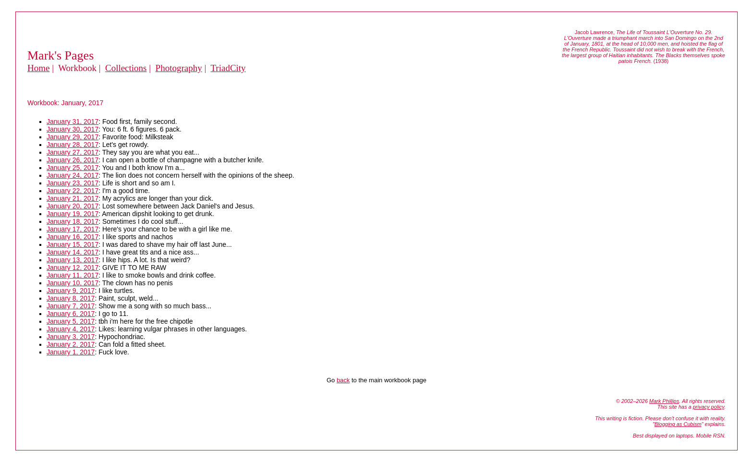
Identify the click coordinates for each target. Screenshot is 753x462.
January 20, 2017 (72, 206)
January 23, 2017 (72, 183)
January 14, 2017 (72, 252)
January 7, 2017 (71, 306)
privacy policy (708, 407)
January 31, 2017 (72, 121)
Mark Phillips (664, 401)
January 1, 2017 (71, 352)
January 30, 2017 (72, 129)
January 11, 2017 (72, 275)
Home (38, 68)
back (343, 380)
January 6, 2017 (71, 313)
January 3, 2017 (71, 336)
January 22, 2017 (72, 191)
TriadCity (227, 68)
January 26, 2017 (72, 160)
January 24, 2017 (72, 175)
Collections (126, 68)
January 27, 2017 (72, 152)
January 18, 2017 (72, 221)
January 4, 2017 (71, 329)
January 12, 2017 (72, 267)
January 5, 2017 (71, 321)
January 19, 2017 (72, 214)
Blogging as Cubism (678, 424)
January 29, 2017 (72, 137)
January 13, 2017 (72, 260)
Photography (179, 68)
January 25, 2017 (72, 167)
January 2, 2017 (71, 344)
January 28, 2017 (72, 144)
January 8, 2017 (71, 298)
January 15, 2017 (72, 244)
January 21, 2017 (72, 198)
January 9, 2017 (71, 290)
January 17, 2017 (72, 229)
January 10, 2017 (72, 283)
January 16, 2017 (72, 237)
